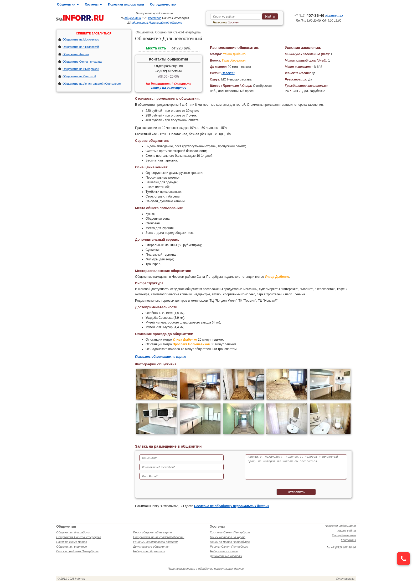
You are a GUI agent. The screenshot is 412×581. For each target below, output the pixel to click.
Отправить (296, 492)
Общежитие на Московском (81, 39)
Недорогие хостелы (224, 551)
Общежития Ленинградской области (158, 537)
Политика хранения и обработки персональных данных (206, 568)
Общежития (68, 4)
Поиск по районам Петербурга (77, 551)
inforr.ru (80, 578)
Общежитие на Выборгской (81, 68)
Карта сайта (346, 530)
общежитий (133, 17)
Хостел (233, 22)
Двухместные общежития (151, 546)
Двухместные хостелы (226, 556)
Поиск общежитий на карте (152, 532)
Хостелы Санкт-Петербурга (230, 532)
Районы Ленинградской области (155, 541)
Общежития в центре (71, 546)
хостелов (154, 17)
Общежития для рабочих (73, 532)
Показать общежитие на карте (160, 356)
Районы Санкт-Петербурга (229, 546)
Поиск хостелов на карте (227, 537)
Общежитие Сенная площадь (82, 61)
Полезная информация (126, 4)
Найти (270, 16)
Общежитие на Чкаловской (81, 46)
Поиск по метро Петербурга (230, 541)
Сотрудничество (163, 4)
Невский (228, 73)
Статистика (345, 578)
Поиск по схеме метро (71, 541)
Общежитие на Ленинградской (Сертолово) (92, 83)
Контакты (334, 16)
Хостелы (93, 4)
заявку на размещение (168, 87)
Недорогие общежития (149, 551)
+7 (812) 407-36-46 (168, 71)
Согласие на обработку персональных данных (231, 506)
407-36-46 (310, 15)
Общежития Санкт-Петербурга (177, 32)
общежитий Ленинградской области (156, 22)
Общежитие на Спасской (79, 76)
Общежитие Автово (76, 54)
